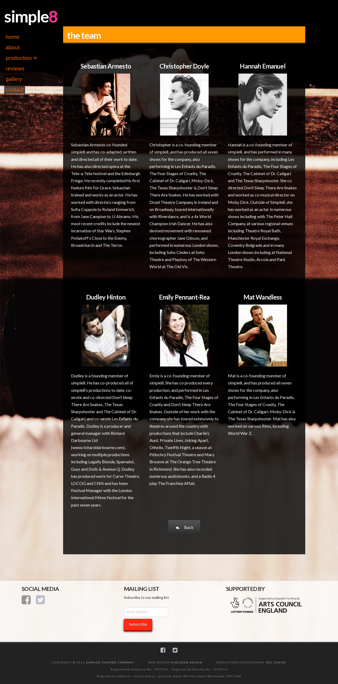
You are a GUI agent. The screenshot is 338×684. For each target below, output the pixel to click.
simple (26, 16)
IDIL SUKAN (276, 662)
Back (184, 527)
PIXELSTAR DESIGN (186, 662)
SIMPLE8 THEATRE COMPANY (110, 662)
